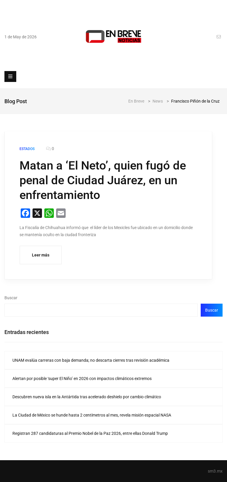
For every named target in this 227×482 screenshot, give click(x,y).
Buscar (10, 297)
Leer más (40, 255)
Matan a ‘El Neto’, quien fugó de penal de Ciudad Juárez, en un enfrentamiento (103, 180)
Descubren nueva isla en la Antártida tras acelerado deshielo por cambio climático (86, 396)
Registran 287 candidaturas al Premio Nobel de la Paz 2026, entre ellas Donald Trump (90, 433)
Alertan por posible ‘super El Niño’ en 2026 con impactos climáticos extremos (82, 378)
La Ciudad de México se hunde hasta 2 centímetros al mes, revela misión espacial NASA (91, 415)
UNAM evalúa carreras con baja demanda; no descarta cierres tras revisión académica (90, 360)
